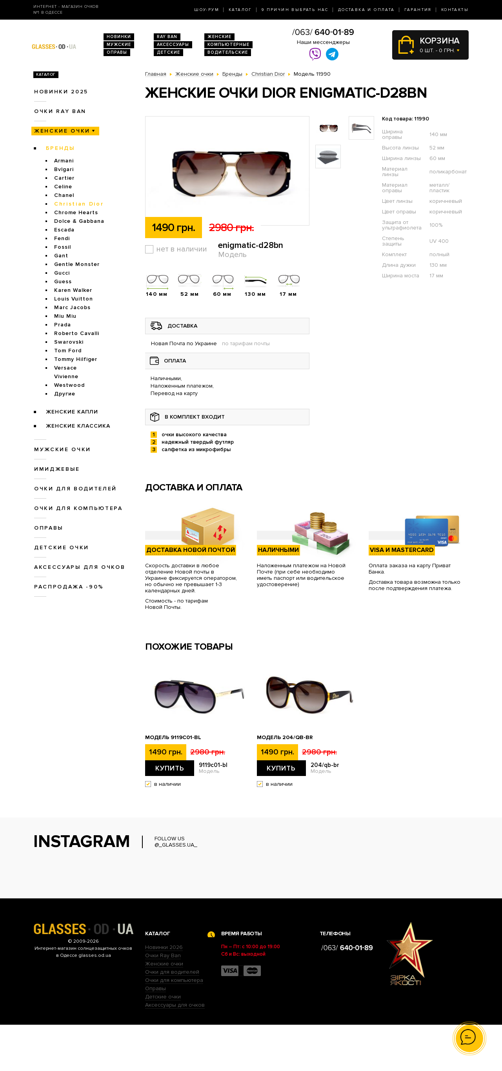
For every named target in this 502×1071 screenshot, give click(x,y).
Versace (65, 367)
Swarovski (69, 342)
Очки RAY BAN (60, 111)
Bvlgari (64, 169)
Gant (61, 255)
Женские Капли (72, 411)
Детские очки (61, 547)
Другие (64, 393)
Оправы (117, 52)
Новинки (119, 36)
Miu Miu (65, 316)
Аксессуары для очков (79, 567)
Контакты (455, 9)
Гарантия (418, 9)
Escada (64, 229)
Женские (219, 36)
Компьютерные (228, 44)
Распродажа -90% (69, 586)
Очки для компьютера (78, 508)
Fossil (62, 247)
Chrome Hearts (76, 212)
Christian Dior (79, 203)
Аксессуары (173, 44)
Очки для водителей (75, 488)
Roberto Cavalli (76, 333)
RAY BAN (167, 36)
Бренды (60, 148)
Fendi (62, 238)
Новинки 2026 (164, 993)
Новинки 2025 (61, 91)
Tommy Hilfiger (75, 359)
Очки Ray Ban (163, 1001)
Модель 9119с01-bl (173, 737)
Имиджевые (57, 469)
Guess (63, 281)
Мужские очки (62, 449)
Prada (62, 324)
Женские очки (62, 131)
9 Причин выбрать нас (295, 9)
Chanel (64, 195)
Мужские (119, 44)
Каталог (240, 9)
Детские (168, 52)
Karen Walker (73, 290)
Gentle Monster (77, 264)
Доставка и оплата (366, 9)
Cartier (64, 178)
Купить (169, 768)
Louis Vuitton (73, 298)
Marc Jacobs (72, 307)
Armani (64, 160)
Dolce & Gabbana (79, 221)
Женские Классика (78, 426)
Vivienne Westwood (69, 380)
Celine (63, 186)
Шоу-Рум (206, 9)
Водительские (227, 52)
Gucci (62, 273)
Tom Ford (68, 350)
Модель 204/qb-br (285, 737)
